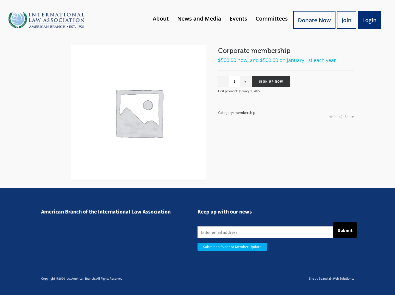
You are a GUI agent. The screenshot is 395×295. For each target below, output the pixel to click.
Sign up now (271, 81)
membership (245, 112)
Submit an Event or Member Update (232, 246)
